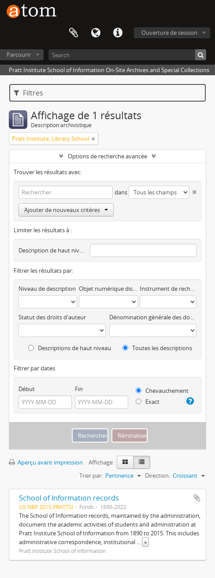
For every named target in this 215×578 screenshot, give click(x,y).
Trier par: (91, 475)
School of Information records (69, 498)
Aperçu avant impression (46, 462)
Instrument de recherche (168, 289)
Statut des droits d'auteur (52, 317)
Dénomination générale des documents (152, 317)
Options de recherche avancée (107, 156)
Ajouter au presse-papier (197, 498)
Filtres (28, 93)
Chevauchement (162, 391)
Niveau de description (47, 289)
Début (27, 389)
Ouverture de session (169, 33)
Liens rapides (118, 33)
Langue (96, 33)
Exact (147, 402)
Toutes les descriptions (157, 348)
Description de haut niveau (52, 250)
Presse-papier (74, 33)
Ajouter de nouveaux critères (66, 210)
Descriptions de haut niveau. (70, 348)
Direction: (157, 475)
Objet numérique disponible (108, 289)
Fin (79, 389)
